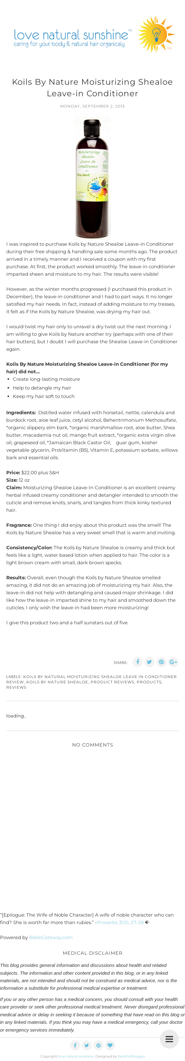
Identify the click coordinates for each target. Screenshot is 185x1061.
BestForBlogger (131, 1056)
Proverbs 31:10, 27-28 (120, 922)
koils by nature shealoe (57, 682)
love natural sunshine (76, 1056)
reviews (16, 687)
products (149, 682)
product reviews (112, 682)
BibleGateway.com (51, 937)
